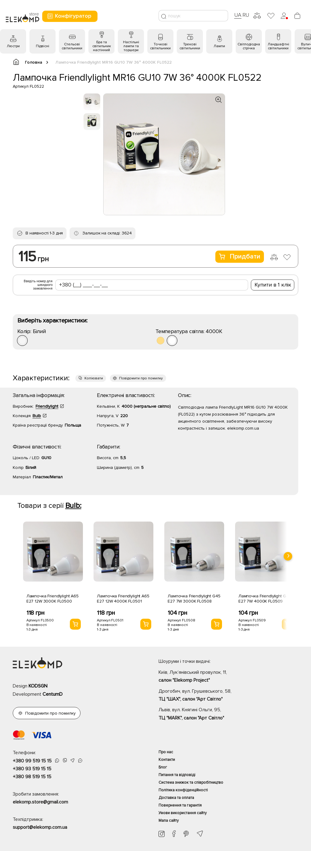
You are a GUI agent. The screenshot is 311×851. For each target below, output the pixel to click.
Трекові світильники (189, 46)
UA (237, 15)
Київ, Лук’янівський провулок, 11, (228, 676)
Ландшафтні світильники (278, 46)
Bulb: (73, 505)
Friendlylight (47, 406)
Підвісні (42, 46)
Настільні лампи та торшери (131, 46)
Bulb (36, 415)
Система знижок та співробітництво (191, 782)
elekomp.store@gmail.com (40, 802)
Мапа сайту (169, 820)
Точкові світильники (160, 46)
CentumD (53, 694)
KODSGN (38, 686)
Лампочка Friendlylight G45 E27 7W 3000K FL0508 (194, 598)
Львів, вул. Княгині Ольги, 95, (228, 714)
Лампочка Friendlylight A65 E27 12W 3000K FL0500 (52, 598)
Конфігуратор (69, 15)
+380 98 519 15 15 (32, 777)
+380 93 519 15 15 (32, 769)
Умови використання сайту (183, 813)
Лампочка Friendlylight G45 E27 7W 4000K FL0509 (264, 598)
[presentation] (288, 556)
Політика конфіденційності (183, 790)
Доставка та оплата (176, 797)
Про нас (166, 752)
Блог (163, 767)
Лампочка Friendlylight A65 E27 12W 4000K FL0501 (123, 598)
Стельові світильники (72, 46)
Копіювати (93, 378)
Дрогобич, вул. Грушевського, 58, (228, 695)
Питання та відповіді (177, 774)
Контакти (167, 759)
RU (245, 15)
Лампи (219, 46)
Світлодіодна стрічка (249, 46)
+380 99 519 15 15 (32, 761)
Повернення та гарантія (180, 805)
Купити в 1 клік (273, 284)
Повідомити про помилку (141, 378)
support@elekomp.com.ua (40, 827)
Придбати (239, 256)
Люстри (13, 46)
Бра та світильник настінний (101, 46)
